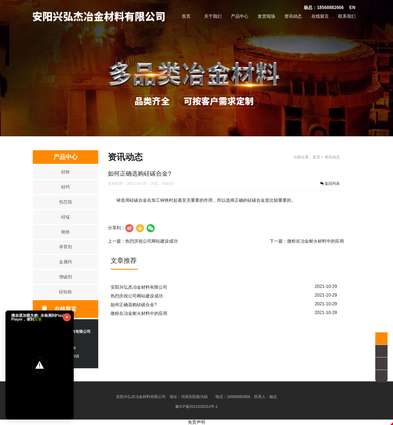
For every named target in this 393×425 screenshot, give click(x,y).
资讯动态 (293, 16)
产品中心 (239, 16)
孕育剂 (65, 247)
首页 (186, 16)
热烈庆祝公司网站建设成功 (151, 241)
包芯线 (65, 202)
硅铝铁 (65, 292)
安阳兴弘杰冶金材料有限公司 (139, 287)
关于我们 (213, 16)
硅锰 (65, 217)
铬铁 (65, 232)
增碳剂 (65, 277)
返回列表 (329, 183)
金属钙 (65, 262)
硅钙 (65, 187)
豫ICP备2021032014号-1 (196, 406)
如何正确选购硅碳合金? (134, 304)
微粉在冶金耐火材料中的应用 (315, 241)
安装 (38, 319)
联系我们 (347, 16)
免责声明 (196, 422)
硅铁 (65, 172)
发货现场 (266, 16)
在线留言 (320, 16)
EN (352, 7)
